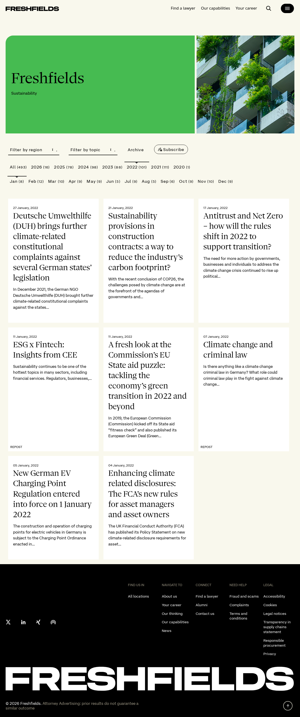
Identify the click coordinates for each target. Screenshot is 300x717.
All (18, 167)
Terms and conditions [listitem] (238, 616)
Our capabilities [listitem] (175, 622)
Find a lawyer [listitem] (207, 596)
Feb (36, 181)
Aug (149, 181)
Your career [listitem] (171, 605)
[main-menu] (287, 8)
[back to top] (288, 705)
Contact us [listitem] (205, 613)
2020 (181, 167)
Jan (17, 181)
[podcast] (53, 622)
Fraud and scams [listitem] (244, 596)
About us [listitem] (169, 596)
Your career (246, 8)
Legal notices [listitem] (274, 613)
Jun (113, 181)
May (94, 181)
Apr (76, 181)
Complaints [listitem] (239, 605)
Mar (56, 181)
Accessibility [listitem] (274, 596)
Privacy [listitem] (269, 654)
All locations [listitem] (138, 596)
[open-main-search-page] (269, 8)
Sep (168, 181)
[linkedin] (23, 622)
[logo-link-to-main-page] (32, 10)
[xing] (38, 622)
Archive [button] (136, 149)
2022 (137, 167)
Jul (131, 181)
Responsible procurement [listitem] (274, 643)
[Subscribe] (171, 149)
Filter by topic (93, 149)
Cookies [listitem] (270, 605)
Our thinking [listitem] (172, 613)
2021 (160, 167)
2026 (40, 167)
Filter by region (33, 149)
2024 (88, 167)
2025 (64, 167)
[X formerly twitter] (8, 622)
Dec (225, 181)
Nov (206, 181)
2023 (112, 167)
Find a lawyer (183, 8)
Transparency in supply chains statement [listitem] (277, 627)
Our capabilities (215, 8)
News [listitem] (166, 630)
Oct (186, 181)
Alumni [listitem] (202, 605)
